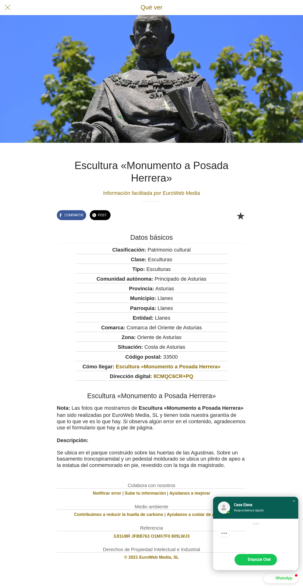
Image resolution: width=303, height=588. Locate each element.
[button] (294, 501)
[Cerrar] (7, 7)
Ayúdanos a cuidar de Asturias (198, 514)
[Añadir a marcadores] (240, 215)
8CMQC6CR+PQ (173, 376)
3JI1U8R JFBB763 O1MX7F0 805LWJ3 (151, 536)
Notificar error (107, 493)
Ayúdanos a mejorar (189, 493)
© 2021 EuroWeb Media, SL (151, 557)
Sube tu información (145, 493)
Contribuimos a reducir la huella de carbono (118, 514)
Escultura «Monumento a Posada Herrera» (168, 367)
